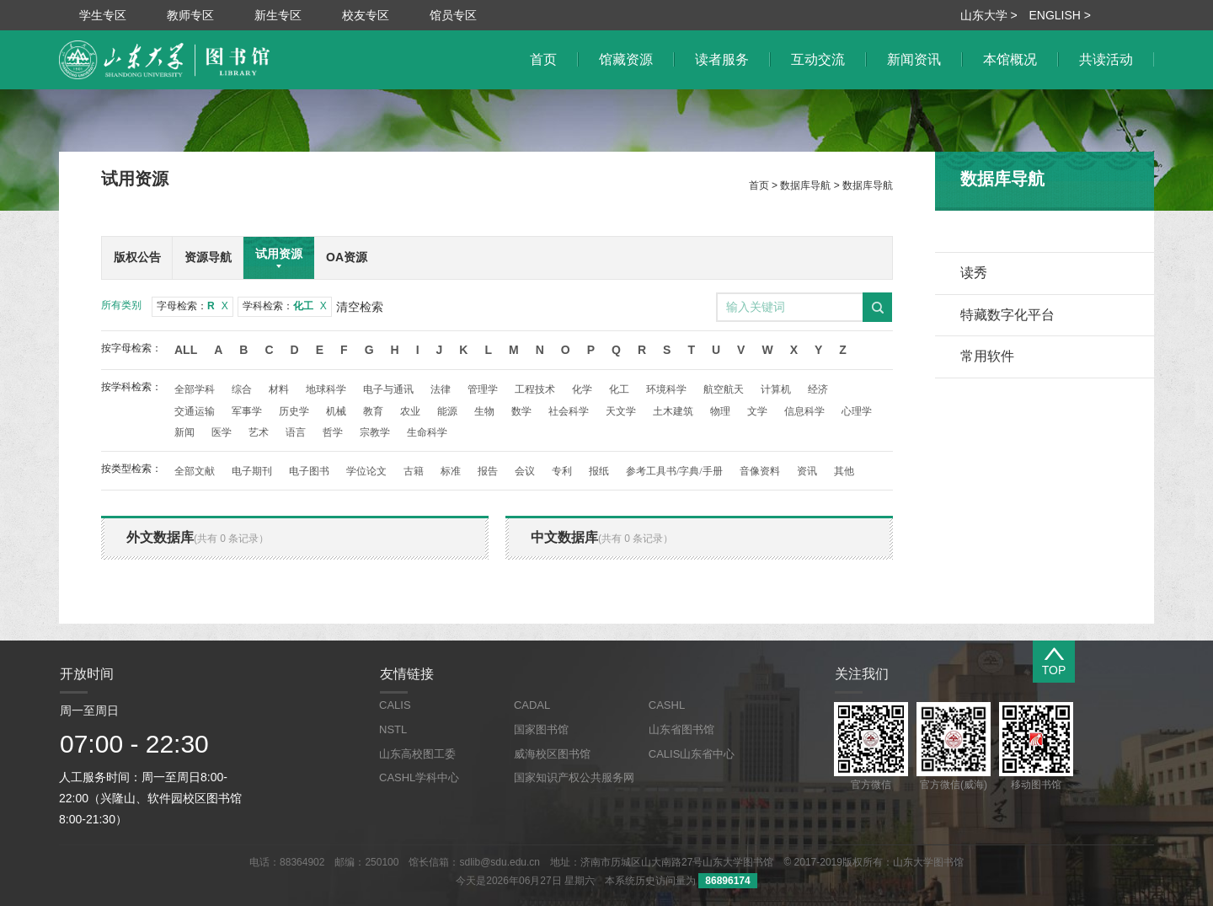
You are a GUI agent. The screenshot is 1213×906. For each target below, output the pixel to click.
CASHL (667, 705)
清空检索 (359, 307)
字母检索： (192, 306)
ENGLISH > (1060, 15)
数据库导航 (805, 185)
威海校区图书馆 (552, 754)
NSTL (393, 729)
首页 (759, 185)
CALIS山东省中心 (692, 754)
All (185, 350)
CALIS (395, 705)
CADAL (532, 705)
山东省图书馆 (681, 729)
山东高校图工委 (417, 754)
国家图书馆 (541, 729)
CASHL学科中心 (419, 777)
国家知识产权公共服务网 (574, 777)
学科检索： (285, 306)
